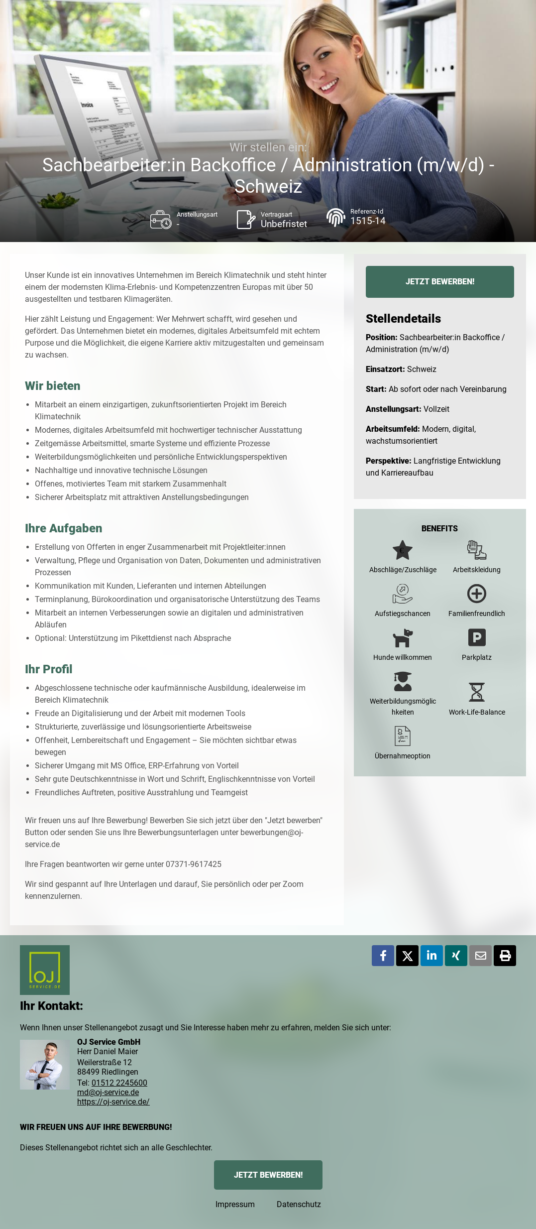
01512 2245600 (119, 1083)
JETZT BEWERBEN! (440, 281)
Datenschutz (299, 1204)
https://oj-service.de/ (113, 1101)
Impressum (235, 1204)
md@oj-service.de (108, 1092)
